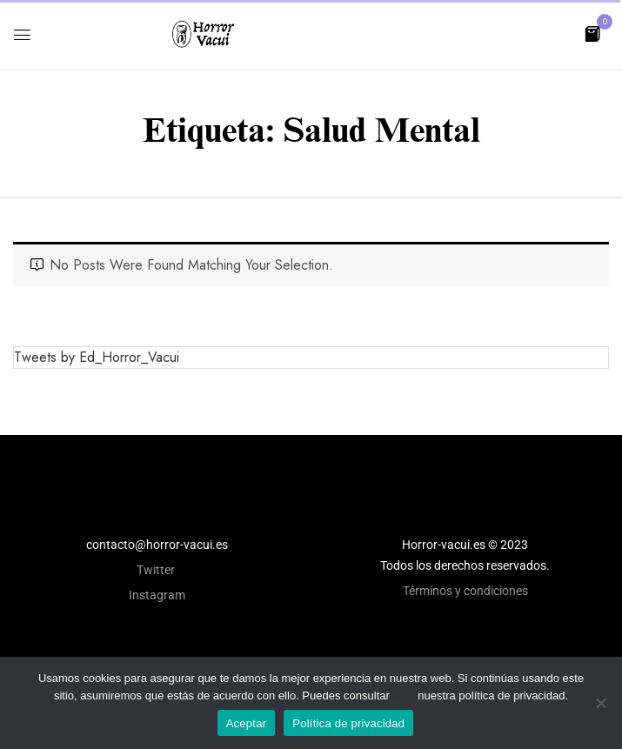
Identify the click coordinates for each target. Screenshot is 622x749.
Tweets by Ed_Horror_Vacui (96, 357)
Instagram (157, 595)
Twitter (157, 570)
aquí (403, 695)
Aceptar (246, 723)
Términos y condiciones (465, 591)
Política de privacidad (348, 723)
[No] (600, 703)
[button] (592, 33)
